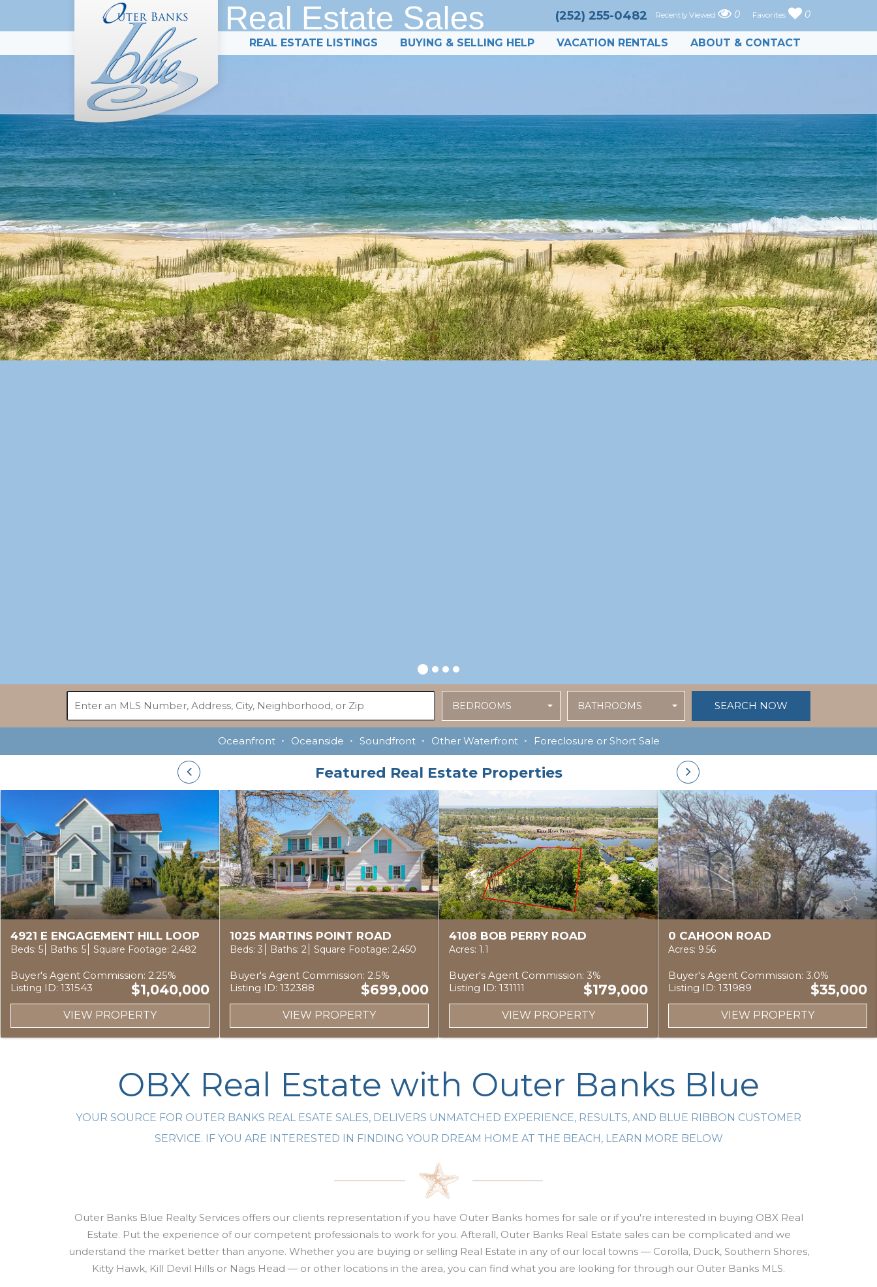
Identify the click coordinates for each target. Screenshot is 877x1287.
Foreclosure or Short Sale (597, 741)
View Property (110, 1015)
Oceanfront (246, 741)
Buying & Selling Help (467, 43)
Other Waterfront (474, 741)
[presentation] (188, 772)
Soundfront (388, 741)
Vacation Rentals (612, 43)
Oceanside (317, 741)
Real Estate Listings (313, 43)
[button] (423, 667)
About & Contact (745, 43)
